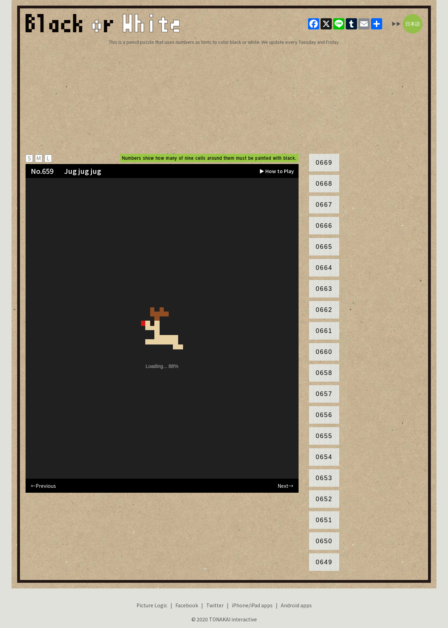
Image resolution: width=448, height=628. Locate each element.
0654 (324, 456)
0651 (324, 520)
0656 (324, 414)
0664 (324, 267)
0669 (324, 162)
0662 (324, 309)
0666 (324, 225)
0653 (324, 478)
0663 (324, 288)
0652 (324, 499)
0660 (324, 351)
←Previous (43, 485)
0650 (324, 541)
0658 (324, 372)
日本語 (412, 24)
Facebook (186, 605)
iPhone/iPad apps (252, 605)
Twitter (215, 605)
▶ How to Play (276, 171)
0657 (324, 393)
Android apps (296, 605)
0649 (324, 562)
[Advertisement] (224, 99)
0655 (324, 435)
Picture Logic (151, 605)
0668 (324, 183)
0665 (324, 246)
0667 (324, 204)
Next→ (285, 485)
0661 (324, 330)
